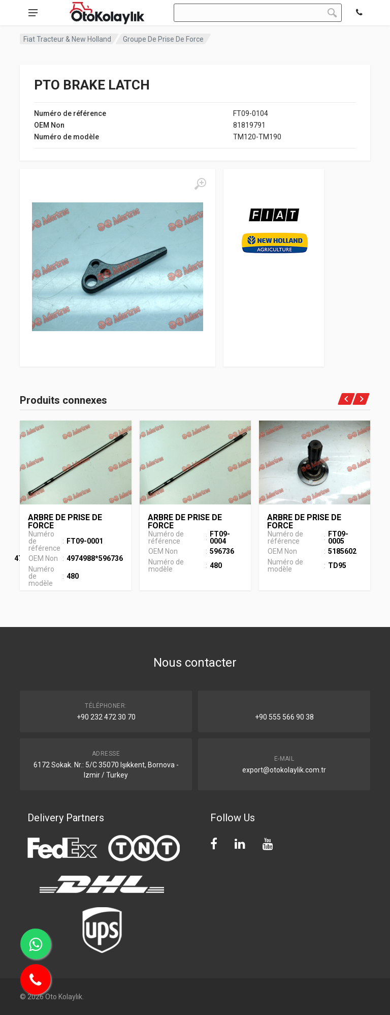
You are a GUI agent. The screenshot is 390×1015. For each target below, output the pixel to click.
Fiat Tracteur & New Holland (67, 39)
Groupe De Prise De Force (163, 39)
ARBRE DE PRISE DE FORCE (65, 521)
